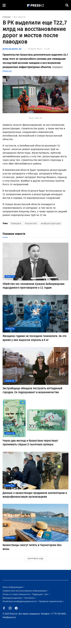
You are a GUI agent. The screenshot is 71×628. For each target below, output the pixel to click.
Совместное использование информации (25, 590)
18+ (47, 594)
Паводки (16, 223)
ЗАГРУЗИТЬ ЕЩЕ (35, 559)
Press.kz (7, 71)
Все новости (19, 17)
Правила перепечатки (51, 601)
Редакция (37, 594)
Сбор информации (13, 587)
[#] (35, 5)
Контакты (29, 598)
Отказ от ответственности (16, 594)
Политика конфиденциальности (20, 601)
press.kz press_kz (12, 49)
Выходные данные (13, 598)
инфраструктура (51, 223)
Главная (7, 17)
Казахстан (31, 223)
